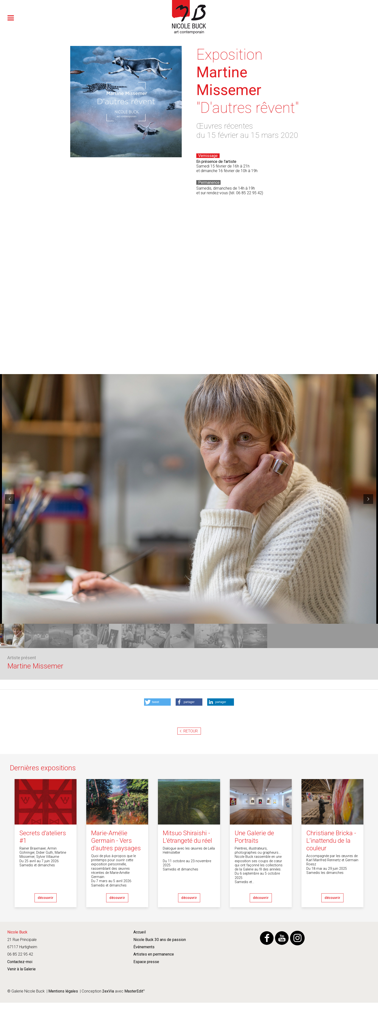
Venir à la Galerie (21, 969)
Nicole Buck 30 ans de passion (159, 939)
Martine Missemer (35, 666)
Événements (144, 947)
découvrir (45, 898)
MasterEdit (133, 991)
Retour (190, 731)
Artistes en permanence (153, 954)
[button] (157, 702)
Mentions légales (63, 991)
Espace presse (146, 961)
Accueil (139, 932)
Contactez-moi (19, 961)
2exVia (108, 991)
